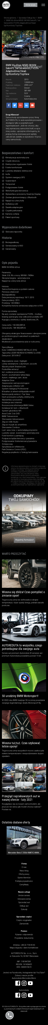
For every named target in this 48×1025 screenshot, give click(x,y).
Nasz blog (24, 871)
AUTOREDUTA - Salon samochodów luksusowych (6, 5)
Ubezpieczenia (24, 899)
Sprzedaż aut (24, 902)
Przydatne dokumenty (24, 938)
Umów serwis (24, 895)
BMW (40, 18)
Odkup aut (24, 906)
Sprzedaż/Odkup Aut (27, 18)
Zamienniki (24, 924)
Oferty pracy (24, 874)
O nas (24, 867)
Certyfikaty (24, 884)
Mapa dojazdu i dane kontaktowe (24, 948)
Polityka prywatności (24, 881)
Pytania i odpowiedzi (24, 934)
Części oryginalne (24, 920)
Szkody (24, 909)
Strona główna (10, 18)
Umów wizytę (30, 5)
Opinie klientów (24, 877)
